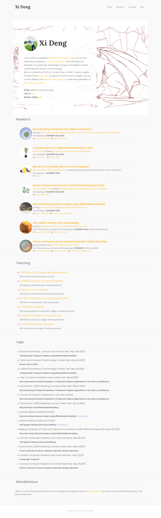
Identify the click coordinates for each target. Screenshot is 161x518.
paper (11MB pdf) (59, 251)
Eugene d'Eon (66, 132)
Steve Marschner (97, 132)
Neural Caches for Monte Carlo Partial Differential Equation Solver (69, 185)
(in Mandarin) (82, 416)
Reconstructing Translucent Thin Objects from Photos (62, 129)
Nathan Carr (56, 226)
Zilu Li (35, 170)
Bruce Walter (53, 132)
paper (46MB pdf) (42, 251)
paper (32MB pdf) (60, 232)
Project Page (54, 157)
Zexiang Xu (67, 226)
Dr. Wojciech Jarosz (33, 83)
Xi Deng (22, 7)
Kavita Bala (66, 207)
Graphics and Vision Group (62, 58)
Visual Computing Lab (54, 79)
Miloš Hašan (45, 226)
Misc (142, 7)
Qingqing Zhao (58, 170)
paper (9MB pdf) (41, 213)
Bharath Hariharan (84, 189)
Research (120, 7)
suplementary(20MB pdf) (62, 213)
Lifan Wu (43, 132)
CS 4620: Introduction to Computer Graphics (44, 298)
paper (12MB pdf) (60, 138)
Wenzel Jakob (69, 151)
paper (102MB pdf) (42, 138)
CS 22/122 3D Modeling (32, 306)
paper (37, 176)
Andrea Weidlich (112, 132)
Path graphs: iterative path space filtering (56, 222)
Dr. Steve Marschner (55, 61)
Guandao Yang (44, 170)
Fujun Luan (44, 207)
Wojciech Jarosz (72, 245)
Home (109, 7)
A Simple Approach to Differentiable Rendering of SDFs (63, 147)
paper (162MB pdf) (42, 232)
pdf (33, 93)
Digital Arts (43, 75)
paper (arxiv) (40, 157)
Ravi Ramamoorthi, (80, 132)
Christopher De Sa (67, 189)
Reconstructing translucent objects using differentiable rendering (69, 204)
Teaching (132, 7)
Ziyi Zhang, (57, 151)
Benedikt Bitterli (57, 245)
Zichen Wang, (39, 151)
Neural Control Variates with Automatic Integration (61, 166)
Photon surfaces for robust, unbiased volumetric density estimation (70, 241)
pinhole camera (94, 491)
